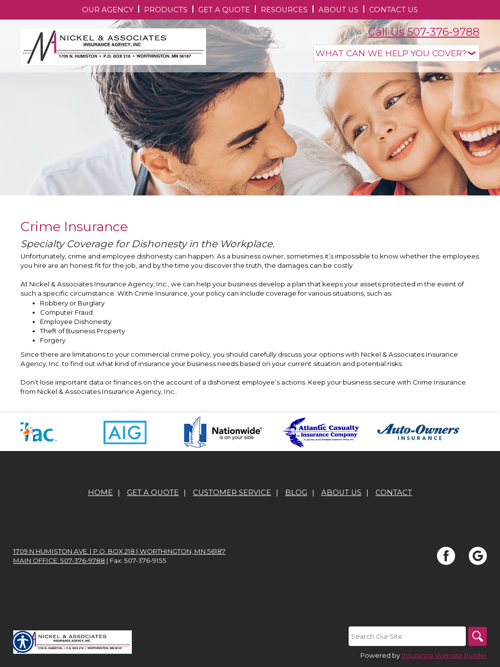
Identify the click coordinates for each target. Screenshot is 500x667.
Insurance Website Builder (444, 655)
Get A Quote (153, 492)
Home (100, 492)
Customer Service (232, 492)
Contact (393, 492)
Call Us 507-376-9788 (423, 32)
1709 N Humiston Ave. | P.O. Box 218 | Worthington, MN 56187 (119, 551)
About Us (341, 492)
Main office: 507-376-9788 (59, 560)
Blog (296, 492)
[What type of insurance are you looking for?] (396, 53)
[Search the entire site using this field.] (406, 636)
